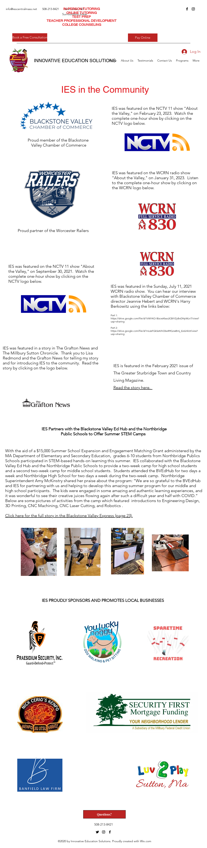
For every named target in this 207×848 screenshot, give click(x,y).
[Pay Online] (142, 37)
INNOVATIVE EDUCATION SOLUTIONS (75, 60)
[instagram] (193, 9)
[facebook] (187, 9)
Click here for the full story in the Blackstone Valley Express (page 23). (69, 515)
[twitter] (97, 832)
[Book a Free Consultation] (29, 37)
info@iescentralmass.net (21, 9)
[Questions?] (104, 814)
